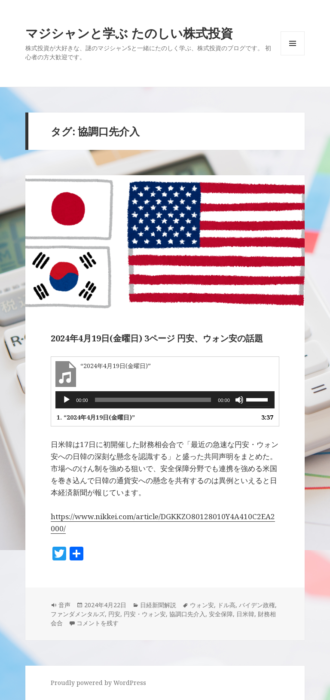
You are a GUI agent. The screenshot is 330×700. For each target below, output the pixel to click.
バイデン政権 (257, 605)
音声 (64, 605)
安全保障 (221, 614)
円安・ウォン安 (145, 614)
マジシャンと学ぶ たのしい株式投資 (129, 32)
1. (96, 417)
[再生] (66, 400)
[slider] (153, 400)
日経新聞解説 (158, 605)
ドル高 (226, 605)
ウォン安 (202, 605)
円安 (114, 614)
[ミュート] (239, 400)
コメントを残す (97, 623)
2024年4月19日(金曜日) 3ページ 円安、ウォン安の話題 (157, 338)
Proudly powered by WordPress (98, 683)
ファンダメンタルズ (78, 614)
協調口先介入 (187, 614)
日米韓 (245, 614)
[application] (165, 399)
